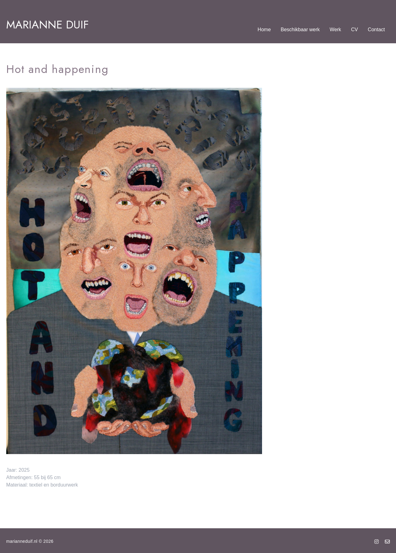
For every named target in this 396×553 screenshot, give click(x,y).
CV (354, 29)
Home (264, 29)
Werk (335, 29)
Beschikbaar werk (300, 29)
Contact (376, 29)
